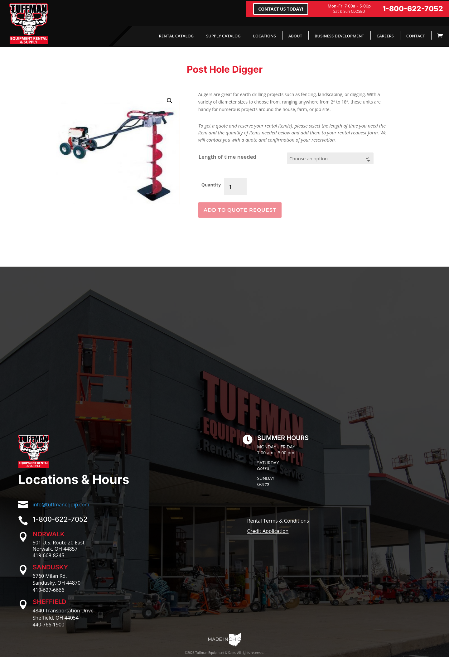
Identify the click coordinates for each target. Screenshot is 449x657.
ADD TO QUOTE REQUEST (240, 210)
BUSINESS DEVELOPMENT (339, 36)
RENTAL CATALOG (176, 36)
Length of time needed (227, 156)
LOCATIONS (264, 36)
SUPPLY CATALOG (223, 36)
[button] (169, 100)
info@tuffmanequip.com (61, 504)
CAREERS (385, 36)
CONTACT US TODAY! (280, 9)
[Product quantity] (235, 186)
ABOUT (295, 36)
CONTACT (415, 36)
